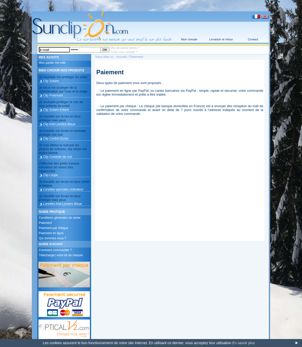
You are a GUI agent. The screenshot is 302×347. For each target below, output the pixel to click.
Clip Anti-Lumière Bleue (59, 124)
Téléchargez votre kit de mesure (61, 255)
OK (104, 50)
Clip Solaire (51, 81)
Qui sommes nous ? (52, 238)
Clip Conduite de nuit (57, 157)
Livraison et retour (221, 39)
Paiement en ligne (51, 233)
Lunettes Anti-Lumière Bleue (62, 204)
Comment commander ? (55, 250)
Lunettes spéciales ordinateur (63, 189)
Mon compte (189, 39)
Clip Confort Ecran (55, 138)
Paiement (45, 223)
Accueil (121, 57)
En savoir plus (243, 343)
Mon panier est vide (52, 63)
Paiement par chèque (53, 228)
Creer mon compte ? (124, 51)
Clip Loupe (50, 175)
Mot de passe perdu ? (125, 47)
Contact (253, 39)
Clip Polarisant (53, 95)
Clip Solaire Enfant (56, 110)
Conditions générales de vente (59, 218)
